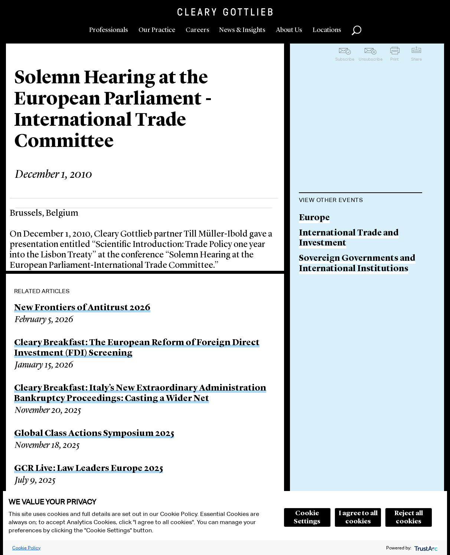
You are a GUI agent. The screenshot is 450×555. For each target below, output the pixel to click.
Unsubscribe (370, 59)
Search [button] (356, 30)
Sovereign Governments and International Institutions (357, 263)
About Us (289, 30)
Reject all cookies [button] (408, 517)
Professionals (108, 30)
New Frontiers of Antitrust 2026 (82, 308)
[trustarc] (425, 548)
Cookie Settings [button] (307, 517)
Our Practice (156, 30)
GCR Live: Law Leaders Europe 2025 (88, 468)
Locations (327, 30)
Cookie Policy (26, 548)
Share (416, 59)
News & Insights (242, 30)
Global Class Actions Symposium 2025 (94, 433)
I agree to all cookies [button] (358, 517)
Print (394, 59)
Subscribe (344, 59)
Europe (314, 218)
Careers (197, 30)
